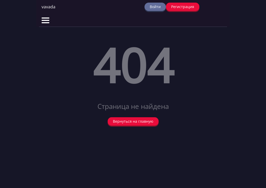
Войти (155, 6)
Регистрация (182, 6)
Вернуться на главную (133, 121)
